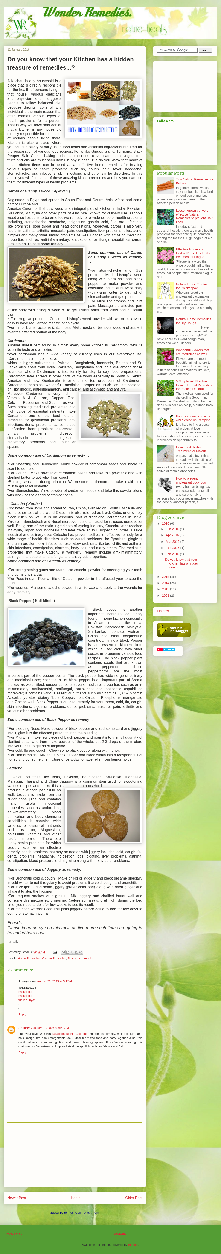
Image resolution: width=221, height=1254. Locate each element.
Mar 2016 (173, 541)
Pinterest (163, 611)
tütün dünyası (27, 1000)
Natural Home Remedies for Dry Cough (193, 321)
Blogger (133, 1244)
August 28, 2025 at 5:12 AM (55, 981)
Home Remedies (29, 958)
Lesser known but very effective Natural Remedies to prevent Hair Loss (194, 216)
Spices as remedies (81, 958)
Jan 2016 (173, 554)
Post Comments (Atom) (83, 1212)
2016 (166, 523)
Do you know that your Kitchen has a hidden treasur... (182, 563)
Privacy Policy (12, 1233)
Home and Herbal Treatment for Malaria (191, 449)
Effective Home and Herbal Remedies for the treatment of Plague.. (193, 253)
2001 (166, 595)
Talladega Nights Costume (69, 1033)
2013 (166, 589)
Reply (22, 1014)
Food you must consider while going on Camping (193, 418)
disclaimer (121, 1233)
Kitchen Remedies (54, 958)
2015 (166, 577)
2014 (166, 583)
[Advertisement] (74, 1155)
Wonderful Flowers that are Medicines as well (192, 352)
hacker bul (25, 991)
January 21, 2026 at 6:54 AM (50, 1027)
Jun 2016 (173, 529)
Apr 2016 (173, 535)
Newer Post (16, 1198)
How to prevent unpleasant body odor (191, 480)
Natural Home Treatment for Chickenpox (193, 286)
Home (76, 1198)
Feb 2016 (173, 548)
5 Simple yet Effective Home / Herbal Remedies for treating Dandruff (194, 385)
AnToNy (24, 1027)
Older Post (133, 1198)
